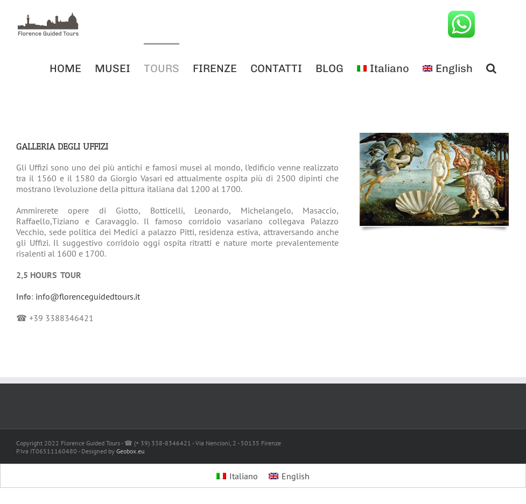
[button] (491, 67)
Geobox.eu (130, 451)
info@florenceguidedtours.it (88, 296)
